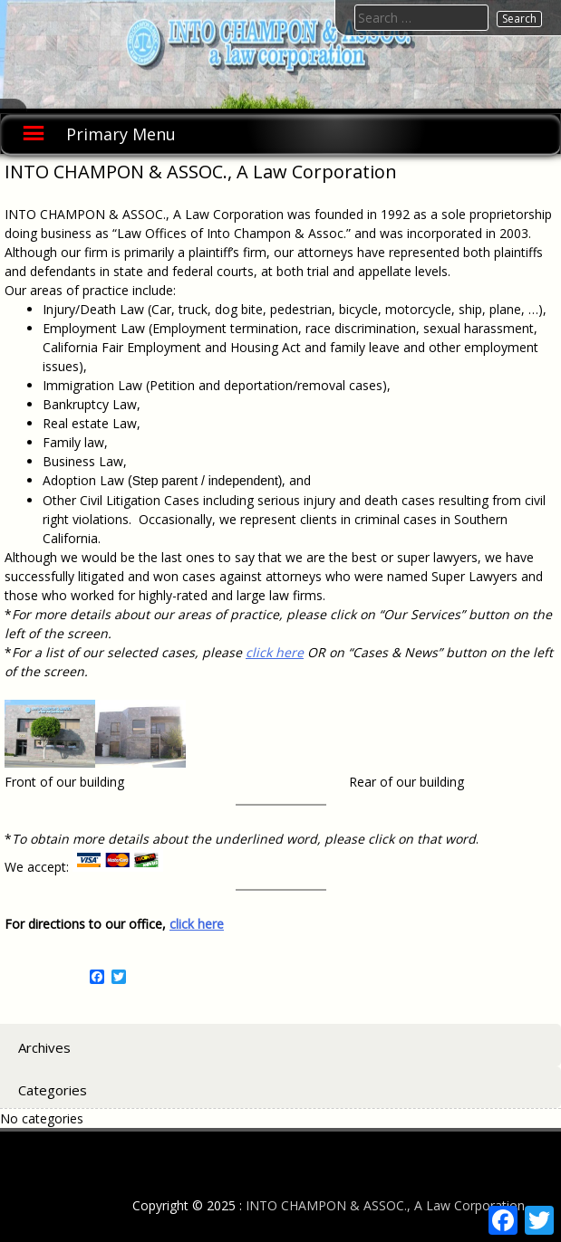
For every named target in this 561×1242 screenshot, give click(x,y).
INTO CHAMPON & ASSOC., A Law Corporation (385, 1205)
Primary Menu (121, 134)
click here (275, 652)
